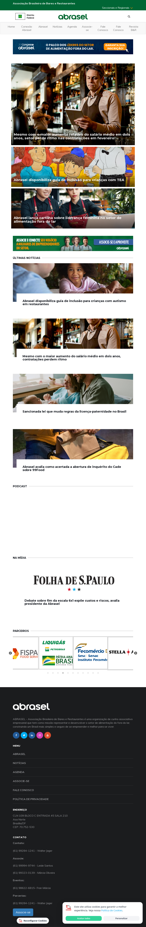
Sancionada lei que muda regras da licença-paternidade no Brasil (74, 411)
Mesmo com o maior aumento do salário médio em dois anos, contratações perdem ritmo (72, 357)
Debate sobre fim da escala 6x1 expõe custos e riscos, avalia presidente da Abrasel (72, 602)
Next (135, 653)
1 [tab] (48, 673)
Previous (10, 653)
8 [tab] (83, 673)
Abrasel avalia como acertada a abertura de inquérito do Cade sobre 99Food (72, 468)
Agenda (72, 26)
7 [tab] (78, 673)
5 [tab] (68, 673)
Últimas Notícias (26, 258)
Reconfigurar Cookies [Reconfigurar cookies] (33, 920)
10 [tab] (93, 673)
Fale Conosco (103, 28)
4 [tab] (63, 673)
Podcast (20, 486)
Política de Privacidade (31, 799)
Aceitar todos (83, 918)
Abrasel (43, 26)
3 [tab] (58, 673)
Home (11, 26)
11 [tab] (98, 673)
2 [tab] (53, 673)
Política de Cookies (111, 910)
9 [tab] (88, 673)
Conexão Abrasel (26, 28)
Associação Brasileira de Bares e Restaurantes (44, 3)
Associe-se (87, 28)
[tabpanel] (73, 653)
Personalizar (121, 918)
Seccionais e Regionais (117, 7)
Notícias (57, 26)
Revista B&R (133, 28)
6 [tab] (73, 673)
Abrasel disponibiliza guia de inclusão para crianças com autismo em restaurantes (74, 302)
